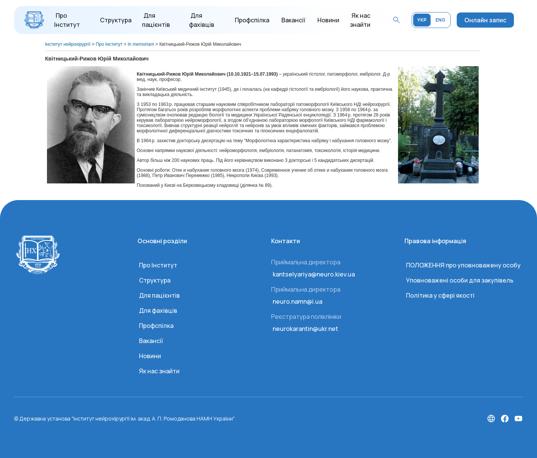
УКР (421, 20)
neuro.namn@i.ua (297, 301)
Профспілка (252, 20)
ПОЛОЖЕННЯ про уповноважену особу (463, 265)
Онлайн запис (485, 20)
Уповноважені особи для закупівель (460, 280)
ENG (440, 20)
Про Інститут (158, 265)
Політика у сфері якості (440, 295)
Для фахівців (158, 310)
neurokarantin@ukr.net (305, 328)
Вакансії (293, 20)
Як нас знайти (159, 371)
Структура (115, 20)
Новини (328, 20)
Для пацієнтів (159, 295)
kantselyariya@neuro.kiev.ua (314, 274)
